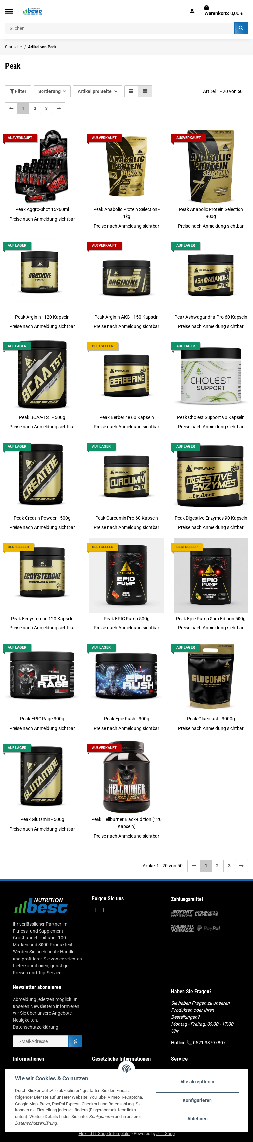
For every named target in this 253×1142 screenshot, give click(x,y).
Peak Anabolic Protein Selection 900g (211, 213)
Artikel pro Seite (95, 91)
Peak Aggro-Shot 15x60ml (42, 209)
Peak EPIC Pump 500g (127, 618)
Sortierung (49, 91)
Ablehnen (197, 1118)
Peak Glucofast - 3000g (211, 718)
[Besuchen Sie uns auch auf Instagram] (104, 910)
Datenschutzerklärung (35, 1027)
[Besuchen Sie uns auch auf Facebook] (96, 910)
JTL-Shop (165, 1133)
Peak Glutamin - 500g (42, 819)
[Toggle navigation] (9, 11)
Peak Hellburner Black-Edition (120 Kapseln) (126, 823)
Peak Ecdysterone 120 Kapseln (42, 618)
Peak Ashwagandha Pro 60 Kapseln (210, 317)
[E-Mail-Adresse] (41, 1041)
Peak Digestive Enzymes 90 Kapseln (211, 518)
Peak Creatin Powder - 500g (42, 518)
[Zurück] (11, 108)
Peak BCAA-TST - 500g (42, 417)
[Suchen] (120, 28)
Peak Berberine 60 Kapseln (126, 417)
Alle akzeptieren (197, 1081)
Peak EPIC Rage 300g (42, 718)
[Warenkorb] (223, 11)
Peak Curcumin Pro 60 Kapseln (126, 518)
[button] (192, 11)
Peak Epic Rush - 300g (126, 718)
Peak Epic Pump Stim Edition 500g (211, 618)
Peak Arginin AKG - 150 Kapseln (126, 317)
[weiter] (58, 108)
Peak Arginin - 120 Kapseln (42, 317)
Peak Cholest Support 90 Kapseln (211, 417)
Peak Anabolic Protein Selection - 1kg (126, 213)
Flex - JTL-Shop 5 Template (104, 1133)
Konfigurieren (197, 1100)
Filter (18, 91)
